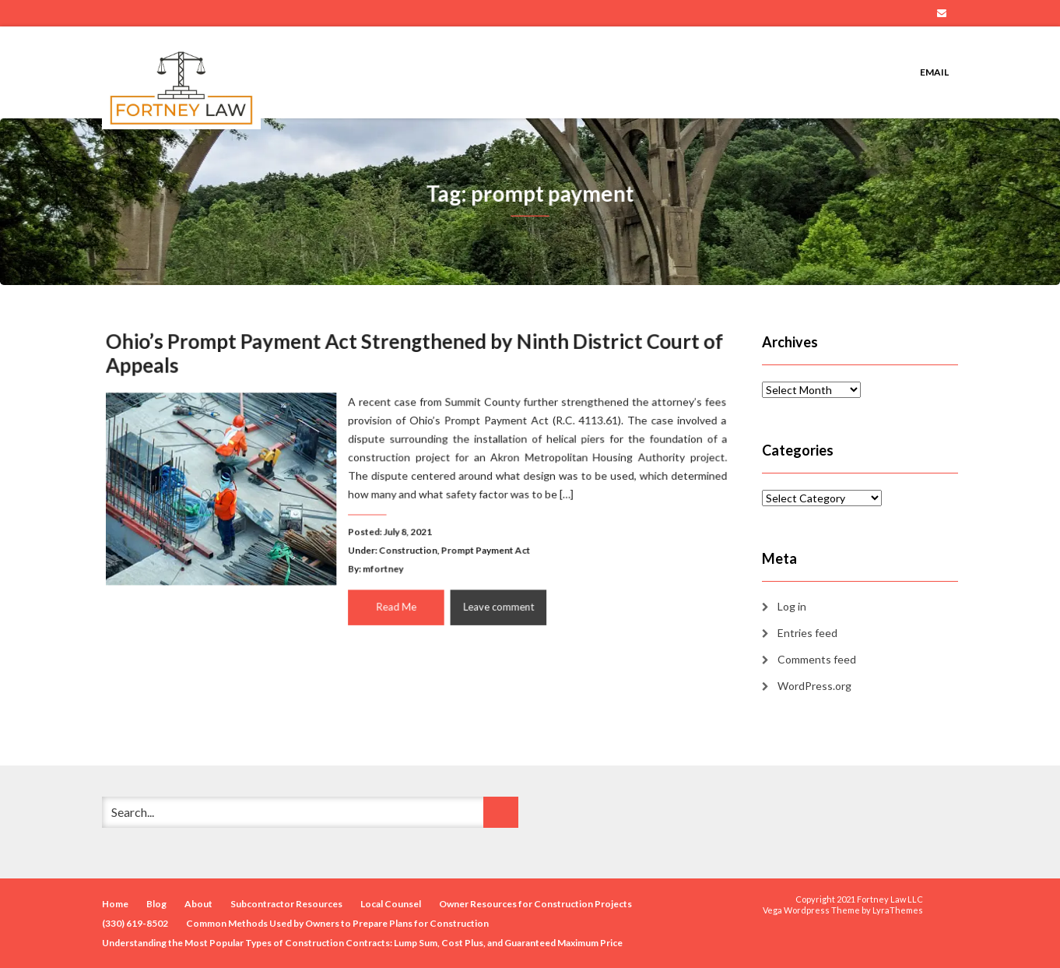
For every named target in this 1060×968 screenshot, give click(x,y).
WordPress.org (814, 685)
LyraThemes (897, 910)
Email (941, 13)
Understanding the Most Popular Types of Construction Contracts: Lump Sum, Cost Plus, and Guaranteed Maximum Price (362, 943)
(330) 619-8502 (135, 923)
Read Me (396, 603)
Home (115, 904)
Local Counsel (390, 904)
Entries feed (807, 632)
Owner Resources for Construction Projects (535, 904)
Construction (408, 548)
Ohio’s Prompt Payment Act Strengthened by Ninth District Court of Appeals (414, 357)
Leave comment (496, 603)
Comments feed (816, 659)
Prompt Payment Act (483, 548)
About (198, 904)
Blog (156, 904)
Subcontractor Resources (286, 904)
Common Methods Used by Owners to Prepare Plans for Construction (337, 923)
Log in (791, 606)
